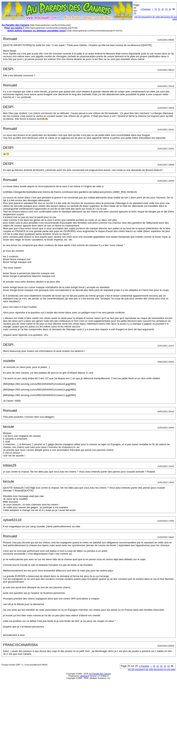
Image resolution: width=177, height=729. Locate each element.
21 (159, 9)
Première (146, 9)
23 (166, 9)
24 (170, 9)
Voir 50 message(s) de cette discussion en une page (152, 669)
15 (155, 9)
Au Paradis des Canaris (100, 674)
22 (163, 9)
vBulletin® (84, 676)
